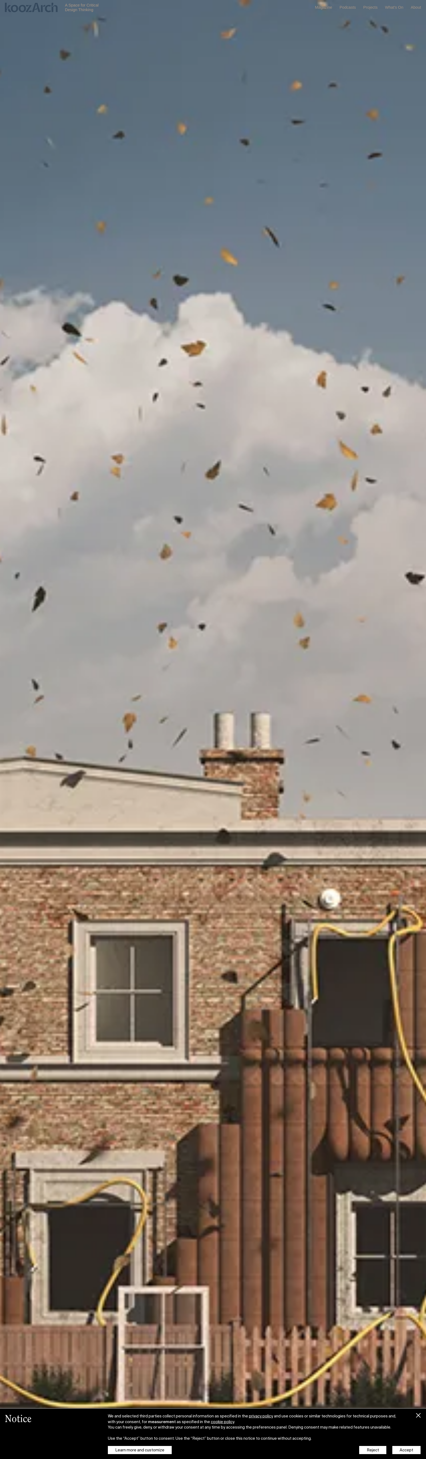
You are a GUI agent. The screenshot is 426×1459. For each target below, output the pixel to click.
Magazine (323, 7)
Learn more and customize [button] (139, 1450)
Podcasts (348, 7)
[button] (418, 1414)
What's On (394, 7)
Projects (370, 7)
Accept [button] (406, 1450)
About (416, 7)
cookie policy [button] (222, 1421)
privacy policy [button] (261, 1416)
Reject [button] (373, 1450)
